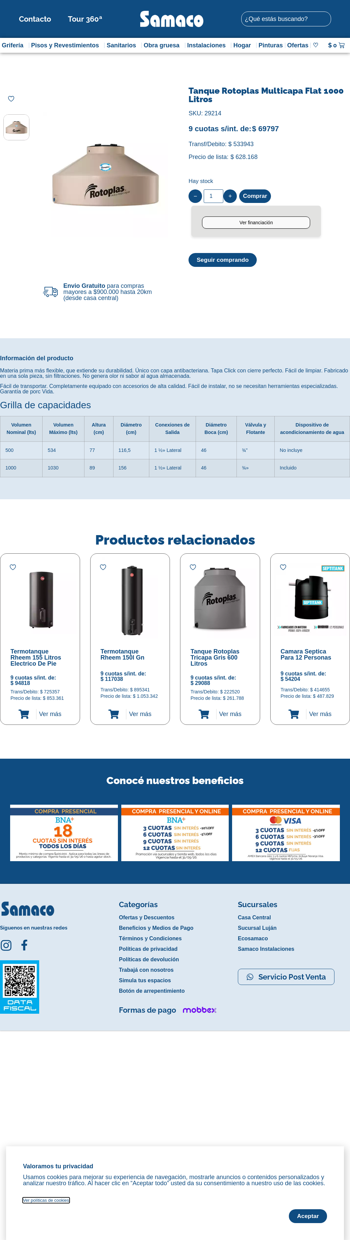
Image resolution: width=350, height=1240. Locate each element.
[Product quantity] (213, 196)
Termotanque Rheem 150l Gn (123, 654)
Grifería (14, 45)
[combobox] (286, 19)
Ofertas (297, 45)
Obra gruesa (163, 45)
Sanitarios (123, 45)
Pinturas (270, 45)
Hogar (243, 45)
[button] (4, 828)
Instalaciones (208, 45)
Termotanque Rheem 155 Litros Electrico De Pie (35, 657)
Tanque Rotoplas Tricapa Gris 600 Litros (215, 657)
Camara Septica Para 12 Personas (306, 654)
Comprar (255, 196)
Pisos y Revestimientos (66, 45)
